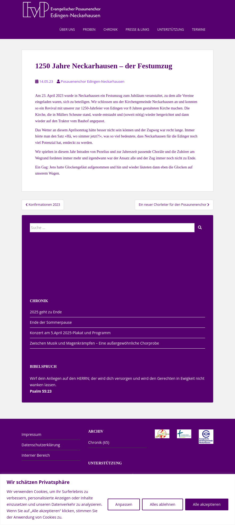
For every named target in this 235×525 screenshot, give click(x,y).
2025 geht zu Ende (46, 311)
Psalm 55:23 (41, 391)
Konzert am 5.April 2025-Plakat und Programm (70, 332)
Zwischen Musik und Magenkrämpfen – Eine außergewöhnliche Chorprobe (94, 343)
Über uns (67, 29)
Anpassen (123, 504)
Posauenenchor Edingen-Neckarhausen (92, 81)
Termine (198, 29)
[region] (117, 499)
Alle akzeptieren (207, 504)
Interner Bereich (36, 455)
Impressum (31, 434)
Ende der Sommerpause (51, 322)
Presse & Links (137, 29)
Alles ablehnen (162, 504)
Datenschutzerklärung (41, 444)
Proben (89, 29)
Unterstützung (170, 29)
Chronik (111, 29)
